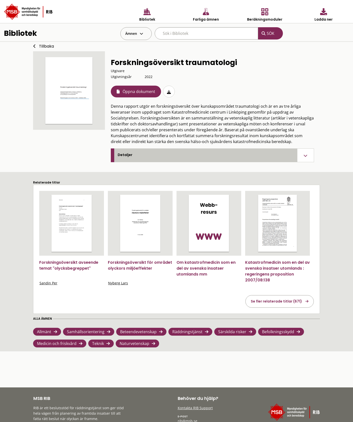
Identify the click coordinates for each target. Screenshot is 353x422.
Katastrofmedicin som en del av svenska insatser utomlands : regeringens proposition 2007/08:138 (277, 271)
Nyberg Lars (118, 283)
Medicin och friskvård (56, 343)
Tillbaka (46, 46)
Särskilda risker (232, 331)
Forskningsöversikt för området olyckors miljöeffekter (140, 265)
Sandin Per (48, 283)
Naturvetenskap (134, 343)
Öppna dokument (139, 91)
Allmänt (44, 331)
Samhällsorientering (85, 331)
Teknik (98, 343)
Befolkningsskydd (278, 331)
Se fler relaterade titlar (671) (276, 301)
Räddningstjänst (187, 331)
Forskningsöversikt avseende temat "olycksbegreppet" (68, 265)
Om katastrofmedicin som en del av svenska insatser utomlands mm (206, 268)
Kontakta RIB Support (195, 408)
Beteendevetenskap (138, 331)
